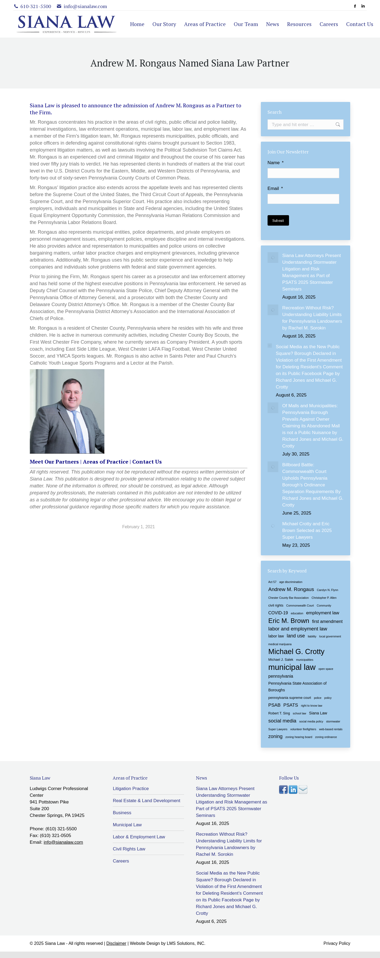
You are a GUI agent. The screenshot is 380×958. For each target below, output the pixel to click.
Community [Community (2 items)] (324, 605)
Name (276, 162)
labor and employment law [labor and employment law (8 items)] (297, 628)
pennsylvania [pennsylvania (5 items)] (280, 676)
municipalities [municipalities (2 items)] (304, 659)
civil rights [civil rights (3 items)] (275, 605)
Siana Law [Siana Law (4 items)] (318, 713)
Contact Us (147, 461)
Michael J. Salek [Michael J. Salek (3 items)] (280, 659)
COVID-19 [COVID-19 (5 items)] (278, 612)
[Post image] (273, 257)
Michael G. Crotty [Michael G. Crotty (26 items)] (296, 651)
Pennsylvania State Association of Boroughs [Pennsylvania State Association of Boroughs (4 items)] (297, 686)
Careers (121, 860)
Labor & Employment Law (139, 836)
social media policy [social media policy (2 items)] (311, 721)
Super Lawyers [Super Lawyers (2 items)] (277, 729)
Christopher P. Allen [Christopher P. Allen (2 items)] (324, 597)
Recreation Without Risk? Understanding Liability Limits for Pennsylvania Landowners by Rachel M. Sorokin (312, 317)
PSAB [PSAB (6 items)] (274, 704)
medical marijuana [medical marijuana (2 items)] (279, 643)
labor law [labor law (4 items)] (276, 636)
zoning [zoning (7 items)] (275, 736)
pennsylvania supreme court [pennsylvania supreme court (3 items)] (289, 697)
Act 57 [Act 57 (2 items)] (272, 581)
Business (122, 812)
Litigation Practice (131, 788)
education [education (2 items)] (297, 613)
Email (275, 188)
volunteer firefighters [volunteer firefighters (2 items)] (303, 729)
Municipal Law (127, 824)
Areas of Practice (105, 461)
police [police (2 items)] (317, 697)
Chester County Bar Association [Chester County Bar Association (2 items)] (288, 597)
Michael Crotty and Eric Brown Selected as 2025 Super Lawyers (307, 530)
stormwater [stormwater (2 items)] (333, 721)
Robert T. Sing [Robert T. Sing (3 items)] (279, 713)
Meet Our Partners (54, 461)
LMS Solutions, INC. (186, 943)
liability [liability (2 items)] (312, 636)
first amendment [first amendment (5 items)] (327, 621)
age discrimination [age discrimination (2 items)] (290, 581)
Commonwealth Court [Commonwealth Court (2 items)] (300, 605)
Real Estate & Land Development (146, 800)
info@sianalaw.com (63, 842)
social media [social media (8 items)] (282, 720)
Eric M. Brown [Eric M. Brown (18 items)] (288, 620)
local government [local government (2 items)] (330, 636)
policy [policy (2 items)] (327, 697)
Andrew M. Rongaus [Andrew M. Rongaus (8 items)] (291, 589)
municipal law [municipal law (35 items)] (292, 666)
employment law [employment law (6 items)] (322, 612)
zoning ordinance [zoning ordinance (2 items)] (326, 736)
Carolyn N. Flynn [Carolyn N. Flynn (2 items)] (327, 589)
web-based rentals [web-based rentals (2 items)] (330, 729)
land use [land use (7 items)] (296, 635)
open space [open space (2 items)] (326, 668)
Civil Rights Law (129, 848)
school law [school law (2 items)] (299, 713)
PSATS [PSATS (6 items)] (290, 704)
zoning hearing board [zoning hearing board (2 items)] (298, 736)
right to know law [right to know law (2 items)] (311, 705)
